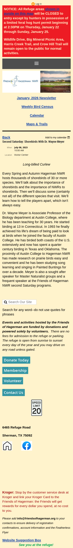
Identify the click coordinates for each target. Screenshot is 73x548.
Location (8, 155)
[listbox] (58, 137)
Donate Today (16, 360)
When (9, 147)
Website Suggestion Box (21, 540)
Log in (38, 3)
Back (6, 137)
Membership (15, 370)
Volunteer (13, 380)
